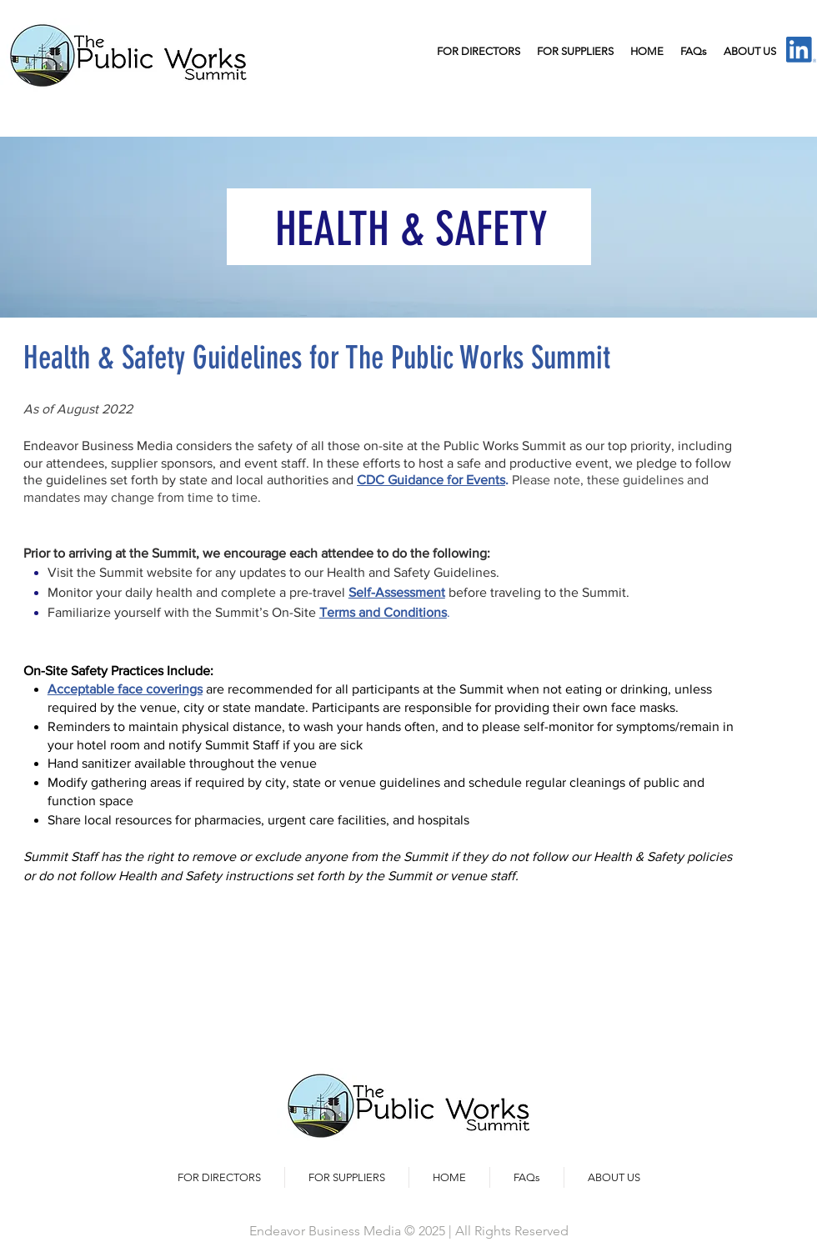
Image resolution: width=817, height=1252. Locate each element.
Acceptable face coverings (125, 689)
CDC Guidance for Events (431, 480)
